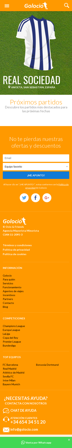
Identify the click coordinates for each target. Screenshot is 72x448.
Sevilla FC (8, 376)
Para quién (9, 279)
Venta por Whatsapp (36, 442)
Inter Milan (9, 380)
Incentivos (9, 295)
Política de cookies (14, 254)
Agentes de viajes (13, 291)
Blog (5, 306)
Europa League (11, 329)
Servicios (8, 283)
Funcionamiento (12, 287)
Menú (6, 4)
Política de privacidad (16, 249)
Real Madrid (9, 368)
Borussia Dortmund (47, 364)
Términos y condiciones (17, 245)
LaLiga (6, 333)
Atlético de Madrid (13, 372)
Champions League (14, 326)
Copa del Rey (10, 337)
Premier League (12, 341)
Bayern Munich (11, 384)
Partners (8, 299)
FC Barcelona (10, 364)
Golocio (7, 275)
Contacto (8, 302)
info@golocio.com (24, 429)
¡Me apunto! (36, 175)
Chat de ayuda (23, 410)
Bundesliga (9, 345)
